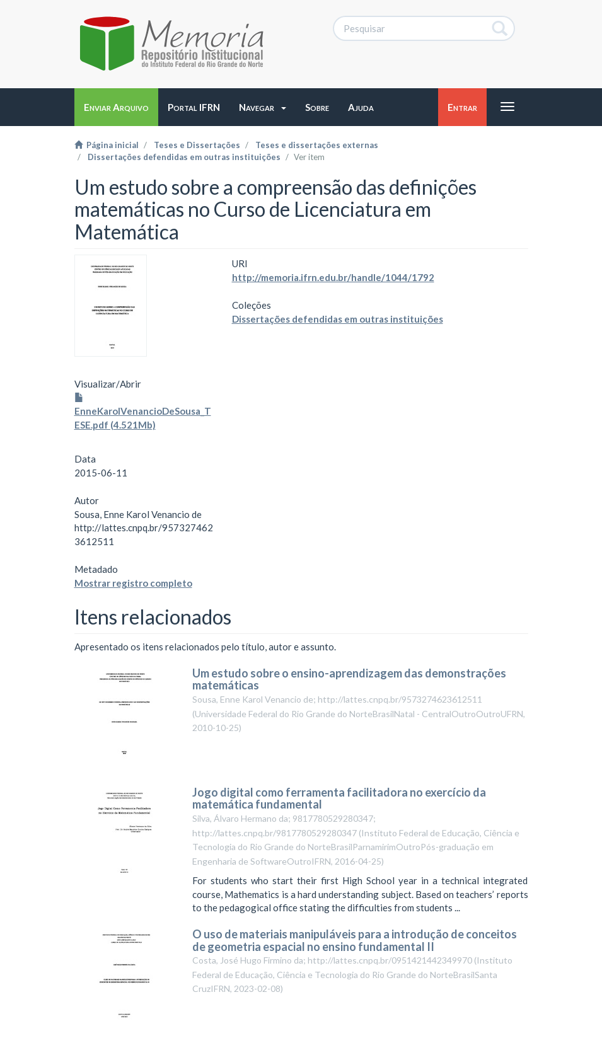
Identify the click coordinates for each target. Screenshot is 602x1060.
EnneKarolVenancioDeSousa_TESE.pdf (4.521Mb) (142, 411)
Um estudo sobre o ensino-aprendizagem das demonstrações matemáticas (349, 679)
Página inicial (106, 145)
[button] (262, 107)
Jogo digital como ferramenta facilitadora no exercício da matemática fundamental (339, 798)
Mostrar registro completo (133, 583)
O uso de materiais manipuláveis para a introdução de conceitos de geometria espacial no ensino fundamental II (354, 940)
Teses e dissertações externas (316, 145)
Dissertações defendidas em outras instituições (184, 157)
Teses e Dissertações (197, 145)
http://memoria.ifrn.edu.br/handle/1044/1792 (333, 277)
